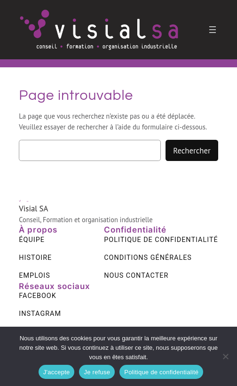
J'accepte (56, 372)
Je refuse (97, 372)
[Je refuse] (225, 356)
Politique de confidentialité (161, 372)
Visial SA (33, 208)
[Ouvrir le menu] (212, 29)
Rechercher (191, 150)
